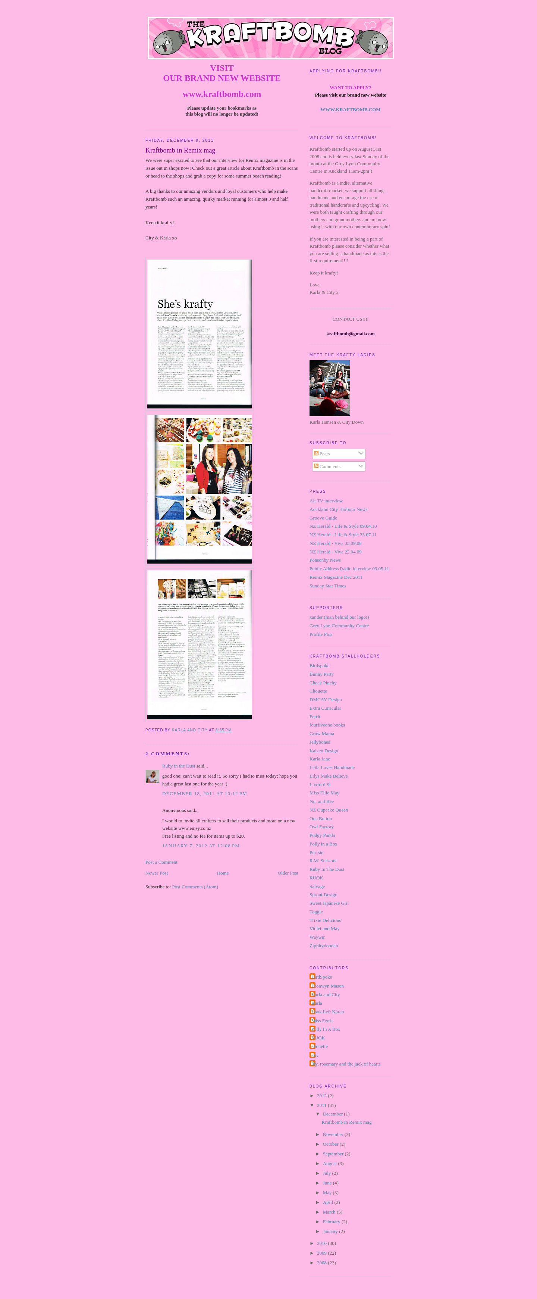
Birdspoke (319, 665)
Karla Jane (320, 759)
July (327, 1173)
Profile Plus (321, 634)
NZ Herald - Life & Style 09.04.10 (343, 526)
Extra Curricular (325, 708)
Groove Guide (323, 518)
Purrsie (316, 852)
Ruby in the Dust (178, 766)
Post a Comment (161, 862)
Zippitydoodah (324, 945)
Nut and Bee (322, 801)
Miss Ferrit (322, 1020)
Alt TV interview (326, 500)
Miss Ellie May (324, 793)
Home (223, 873)
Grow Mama (322, 733)
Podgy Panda (322, 835)
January (331, 1231)
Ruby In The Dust (327, 869)
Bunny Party (322, 674)
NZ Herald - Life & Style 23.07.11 (343, 534)
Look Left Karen (327, 1011)
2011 (322, 1105)
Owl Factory (322, 826)
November (334, 1134)
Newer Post (156, 873)
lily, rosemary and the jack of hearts (346, 1064)
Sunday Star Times (328, 586)
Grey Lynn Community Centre (339, 625)
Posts (322, 453)
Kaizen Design (324, 750)
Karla (316, 1003)
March (330, 1212)
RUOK (316, 878)
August (330, 1163)
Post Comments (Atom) (195, 886)
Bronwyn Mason (327, 986)
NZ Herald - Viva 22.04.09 (336, 552)
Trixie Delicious (325, 920)
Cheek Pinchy (323, 682)
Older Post (288, 873)
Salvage (317, 886)
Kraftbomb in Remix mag (346, 1122)
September (334, 1154)
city (315, 1055)
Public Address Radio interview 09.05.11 (349, 568)
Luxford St (320, 784)
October (331, 1144)
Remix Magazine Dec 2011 (336, 577)
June (328, 1183)
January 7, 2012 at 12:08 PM (201, 845)
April (329, 1202)
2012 (322, 1095)
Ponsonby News (325, 560)
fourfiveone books (327, 725)
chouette (319, 1046)
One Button (321, 818)
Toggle (316, 911)
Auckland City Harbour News (339, 509)
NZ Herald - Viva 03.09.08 (336, 543)
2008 (322, 1262)
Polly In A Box (325, 1029)
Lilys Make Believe (329, 776)
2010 (322, 1243)
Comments (327, 466)
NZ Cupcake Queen (329, 810)
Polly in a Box (323, 844)
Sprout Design (323, 894)
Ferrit (315, 716)
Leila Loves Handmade (332, 767)
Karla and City (325, 994)
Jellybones (320, 742)
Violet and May (325, 928)
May (328, 1192)
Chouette (318, 691)
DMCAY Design (326, 699)
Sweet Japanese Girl (329, 903)
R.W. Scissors (323, 860)
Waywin (318, 937)
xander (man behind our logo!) (339, 617)
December (333, 1114)
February (332, 1221)
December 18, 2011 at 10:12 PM (204, 793)
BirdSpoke (321, 977)
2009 (322, 1253)
